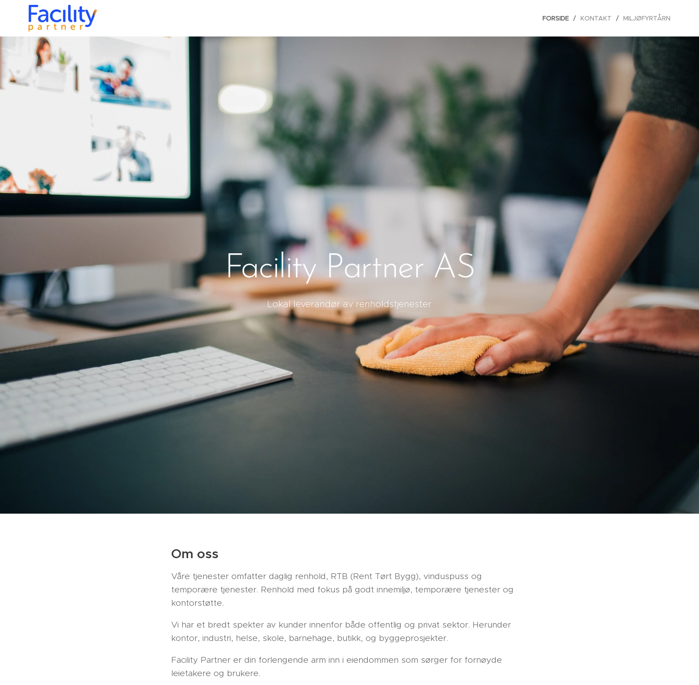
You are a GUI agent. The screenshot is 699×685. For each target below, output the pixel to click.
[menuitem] (558, 18)
